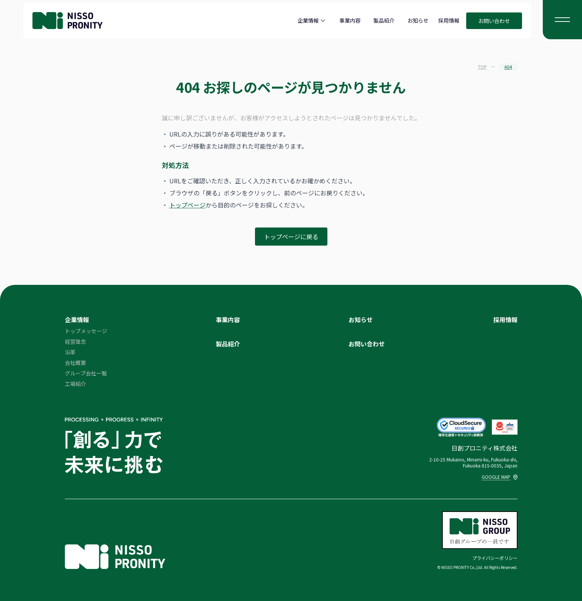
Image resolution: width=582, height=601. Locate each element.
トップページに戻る (291, 236)
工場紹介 (75, 383)
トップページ (187, 204)
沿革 (70, 352)
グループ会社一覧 (86, 373)
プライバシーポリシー (495, 558)
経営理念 (75, 341)
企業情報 (308, 20)
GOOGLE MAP (500, 476)
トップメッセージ (86, 331)
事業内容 (350, 20)
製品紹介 (384, 20)
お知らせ (417, 20)
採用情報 (448, 20)
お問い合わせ (494, 21)
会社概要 (75, 362)
